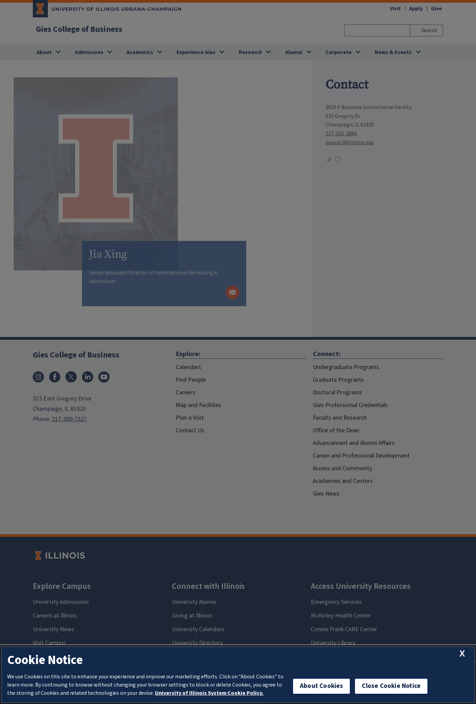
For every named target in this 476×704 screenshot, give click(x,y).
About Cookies (321, 686)
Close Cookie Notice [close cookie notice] (391, 686)
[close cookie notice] (462, 653)
